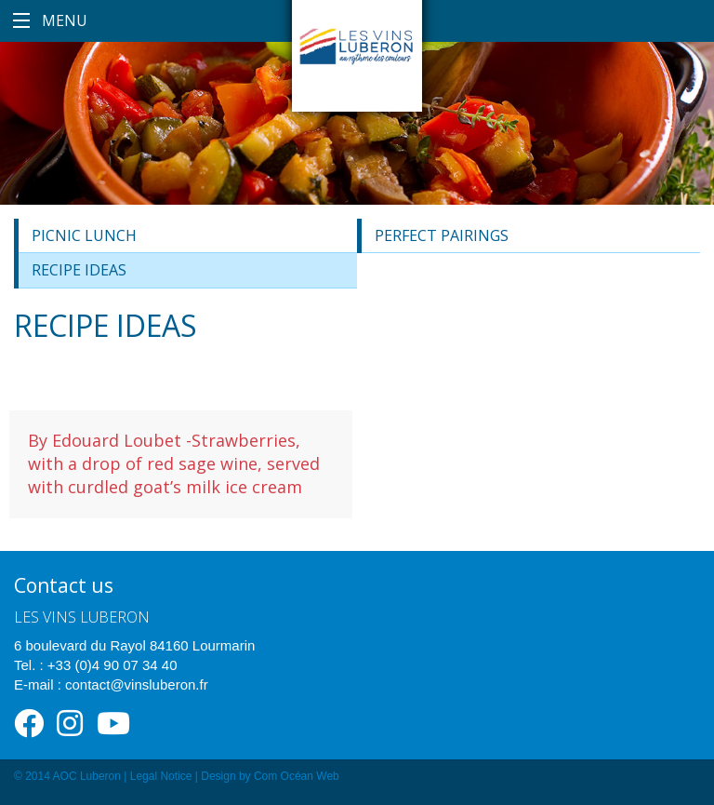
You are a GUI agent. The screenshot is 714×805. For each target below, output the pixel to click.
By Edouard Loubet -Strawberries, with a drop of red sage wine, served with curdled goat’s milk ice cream (174, 463)
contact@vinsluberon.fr (136, 684)
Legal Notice (161, 776)
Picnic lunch (84, 235)
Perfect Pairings (442, 235)
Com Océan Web (296, 776)
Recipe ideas (79, 270)
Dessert (55, 375)
